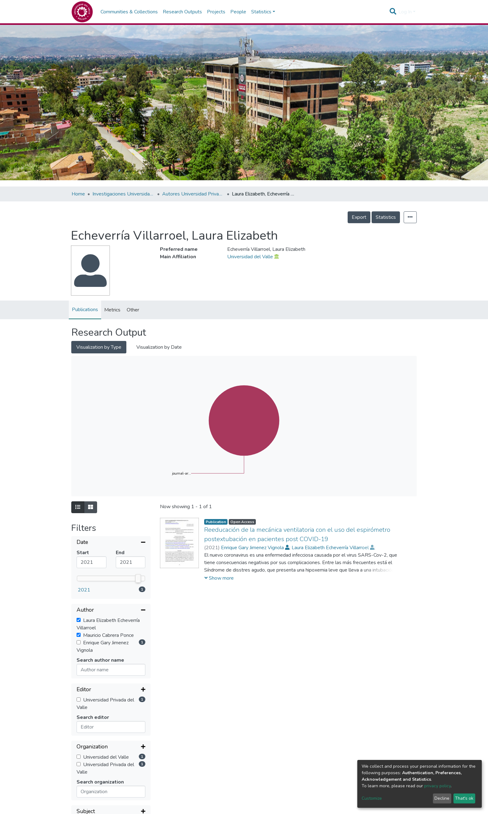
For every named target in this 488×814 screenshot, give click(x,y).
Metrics (112, 309)
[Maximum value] (131, 562)
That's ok (464, 798)
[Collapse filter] (111, 542)
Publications (85, 309)
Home (78, 194)
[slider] (138, 578)
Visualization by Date (159, 347)
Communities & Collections (129, 11)
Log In (405, 11)
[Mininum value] (91, 562)
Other (133, 309)
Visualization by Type (98, 347)
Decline (441, 798)
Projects (216, 11)
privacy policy (437, 786)
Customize (372, 798)
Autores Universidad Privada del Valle (193, 194)
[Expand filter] (111, 690)
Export (359, 217)
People (238, 11)
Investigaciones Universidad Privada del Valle (123, 194)
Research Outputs (182, 11)
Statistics (386, 217)
